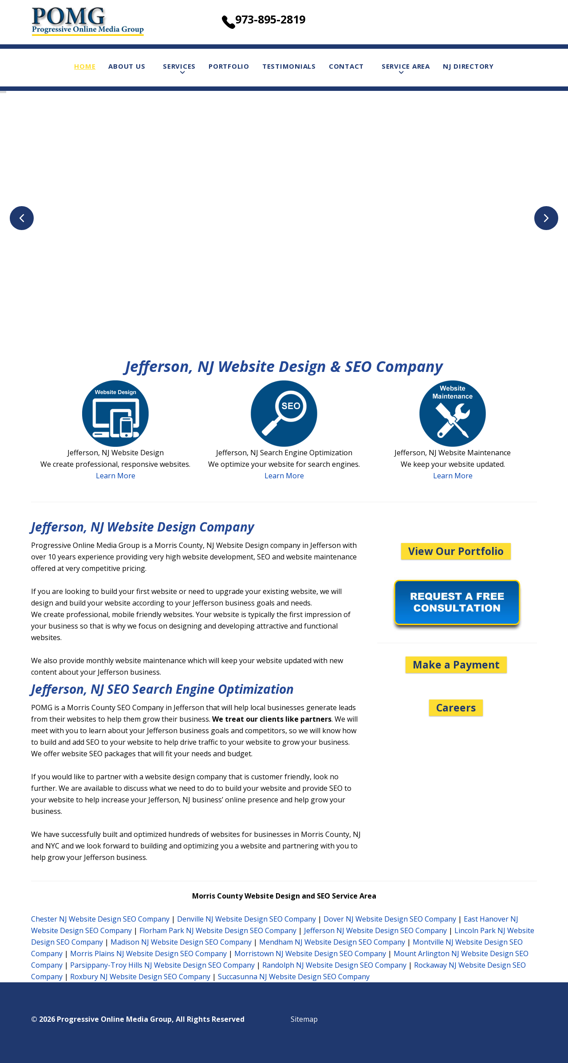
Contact (346, 66)
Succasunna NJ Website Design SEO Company (294, 976)
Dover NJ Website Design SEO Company (389, 919)
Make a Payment (456, 664)
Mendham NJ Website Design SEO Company (332, 942)
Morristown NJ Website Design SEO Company (310, 953)
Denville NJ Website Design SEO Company (246, 919)
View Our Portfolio (456, 551)
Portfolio (229, 66)
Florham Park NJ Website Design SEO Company (217, 930)
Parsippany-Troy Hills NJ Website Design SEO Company (162, 965)
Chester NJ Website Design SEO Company (100, 919)
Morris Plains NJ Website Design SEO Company (148, 953)
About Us (126, 66)
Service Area (406, 66)
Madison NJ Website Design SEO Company (181, 942)
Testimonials (289, 66)
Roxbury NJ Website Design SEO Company (140, 976)
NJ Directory (468, 66)
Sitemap (304, 1019)
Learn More (115, 476)
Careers (456, 707)
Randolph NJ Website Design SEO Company (334, 965)
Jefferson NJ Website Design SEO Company (375, 930)
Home (84, 66)
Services (179, 66)
